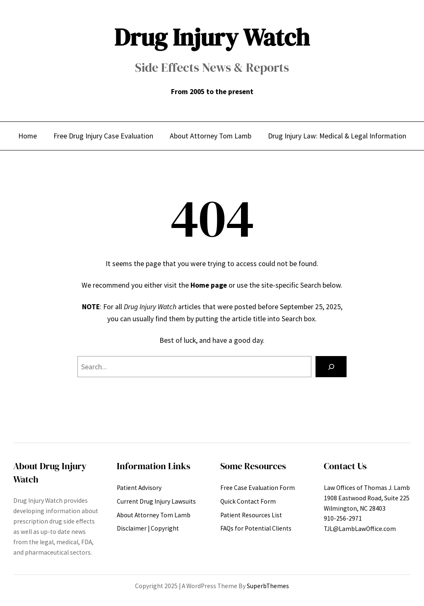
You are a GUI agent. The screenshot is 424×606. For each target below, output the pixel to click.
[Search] (331, 366)
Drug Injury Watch (212, 37)
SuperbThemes (268, 586)
